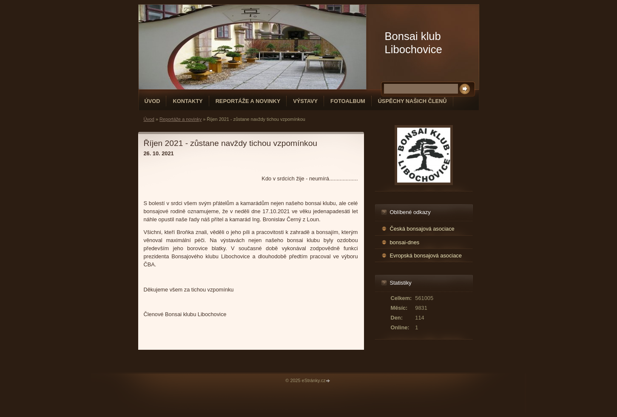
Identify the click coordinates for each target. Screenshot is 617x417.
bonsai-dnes (405, 242)
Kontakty (187, 101)
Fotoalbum (347, 101)
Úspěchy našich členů (412, 101)
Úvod (152, 101)
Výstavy (305, 101)
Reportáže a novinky (248, 101)
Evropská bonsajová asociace (426, 255)
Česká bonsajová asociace (422, 229)
